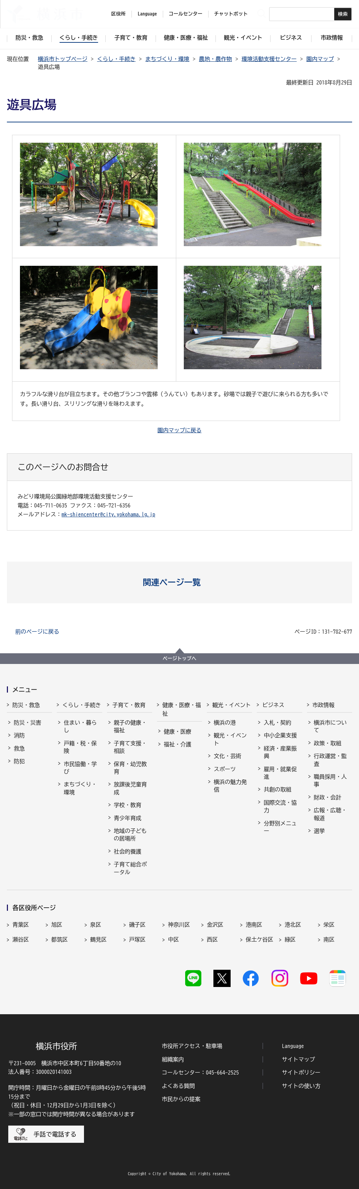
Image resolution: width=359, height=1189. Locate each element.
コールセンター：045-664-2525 (200, 1072)
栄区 (329, 924)
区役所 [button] (118, 13)
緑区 (290, 939)
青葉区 (20, 924)
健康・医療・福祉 (181, 709)
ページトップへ (180, 658)
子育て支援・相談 (130, 747)
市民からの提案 (181, 1099)
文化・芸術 (227, 756)
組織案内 (173, 1059)
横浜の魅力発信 (230, 785)
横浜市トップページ (62, 59)
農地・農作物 (215, 59)
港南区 (254, 924)
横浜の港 (225, 722)
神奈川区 (179, 924)
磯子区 (137, 924)
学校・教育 (127, 805)
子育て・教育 (129, 705)
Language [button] (147, 13)
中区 (173, 939)
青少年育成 (127, 818)
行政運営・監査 (330, 759)
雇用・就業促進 (280, 772)
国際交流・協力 (280, 806)
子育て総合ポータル (130, 868)
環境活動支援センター (269, 59)
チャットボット (231, 13)
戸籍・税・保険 (80, 747)
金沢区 (215, 924)
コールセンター (185, 13)
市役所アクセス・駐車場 (192, 1046)
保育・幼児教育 (130, 767)
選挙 (319, 831)
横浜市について (330, 726)
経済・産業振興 (280, 752)
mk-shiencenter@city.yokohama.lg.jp (108, 514)
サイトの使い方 (301, 1086)
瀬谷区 (20, 939)
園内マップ (320, 59)
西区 (212, 939)
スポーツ (225, 769)
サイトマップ (298, 1059)
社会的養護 (127, 851)
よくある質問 (178, 1086)
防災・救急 (26, 705)
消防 (19, 735)
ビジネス (273, 705)
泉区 (95, 924)
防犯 (19, 761)
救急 (19, 748)
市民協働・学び (80, 767)
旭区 (56, 924)
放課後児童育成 (130, 788)
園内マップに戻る (180, 430)
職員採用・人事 (330, 780)
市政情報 (324, 705)
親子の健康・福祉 (130, 726)
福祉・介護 (177, 744)
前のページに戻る (37, 631)
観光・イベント (231, 705)
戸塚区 (137, 939)
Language (293, 1046)
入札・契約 (277, 722)
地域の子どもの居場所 (130, 834)
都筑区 (59, 939)
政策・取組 (327, 743)
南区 (329, 939)
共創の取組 (277, 789)
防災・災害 (27, 722)
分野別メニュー (280, 827)
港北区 (293, 924)
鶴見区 (98, 939)
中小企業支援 (280, 735)
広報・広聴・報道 (330, 813)
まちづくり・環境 (167, 59)
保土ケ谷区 (259, 939)
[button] (179, 582)
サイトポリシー (301, 1072)
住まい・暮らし (80, 726)
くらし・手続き (116, 59)
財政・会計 (327, 797)
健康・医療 (177, 731)
